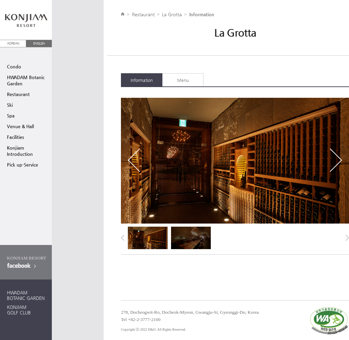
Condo (14, 66)
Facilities (15, 137)
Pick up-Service (22, 164)
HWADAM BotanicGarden (26, 80)
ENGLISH (39, 43)
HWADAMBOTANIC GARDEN (26, 295)
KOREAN (13, 43)
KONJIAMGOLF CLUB (19, 309)
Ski (10, 104)
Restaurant (18, 94)
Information (142, 80)
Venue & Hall (20, 126)
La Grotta (172, 14)
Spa (11, 115)
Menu (183, 80)
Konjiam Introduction (20, 151)
